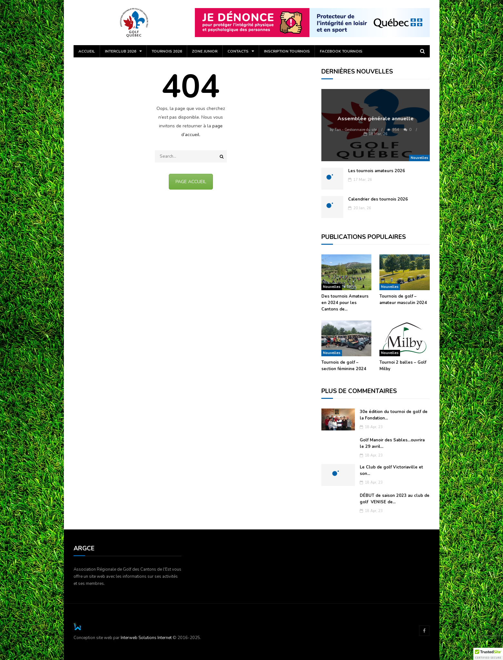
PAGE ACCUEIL (191, 182)
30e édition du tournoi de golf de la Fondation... (394, 415)
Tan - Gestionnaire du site (353, 129)
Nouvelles (419, 157)
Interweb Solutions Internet (146, 638)
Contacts (237, 51)
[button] (488, 654)
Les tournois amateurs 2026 (376, 171)
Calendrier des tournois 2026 (378, 199)
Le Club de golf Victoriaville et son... (391, 470)
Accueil (86, 51)
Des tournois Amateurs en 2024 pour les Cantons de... (344, 302)
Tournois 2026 (167, 51)
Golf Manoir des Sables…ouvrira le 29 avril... (392, 443)
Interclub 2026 (120, 51)
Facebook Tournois (341, 51)
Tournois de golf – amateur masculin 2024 (403, 299)
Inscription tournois (287, 51)
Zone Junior (204, 51)
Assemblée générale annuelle (375, 118)
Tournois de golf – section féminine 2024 (343, 366)
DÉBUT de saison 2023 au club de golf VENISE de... (394, 499)
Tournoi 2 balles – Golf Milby (402, 366)
